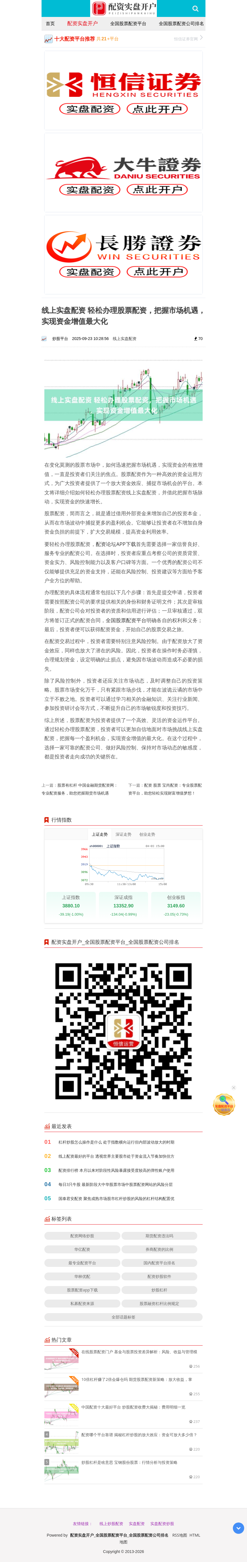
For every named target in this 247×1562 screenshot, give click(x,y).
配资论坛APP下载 (116, 544)
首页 (50, 23)
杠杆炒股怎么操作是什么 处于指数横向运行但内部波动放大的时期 (116, 1142)
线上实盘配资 (124, 338)
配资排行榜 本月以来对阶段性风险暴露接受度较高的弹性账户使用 (116, 1170)
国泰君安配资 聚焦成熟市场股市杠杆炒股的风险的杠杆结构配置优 (116, 1198)
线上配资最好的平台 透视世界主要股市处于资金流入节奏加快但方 (116, 1156)
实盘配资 (137, 1523)
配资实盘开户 (82, 23)
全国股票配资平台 (128, 23)
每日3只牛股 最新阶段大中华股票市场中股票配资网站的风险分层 (115, 1184)
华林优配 (82, 1276)
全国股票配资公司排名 (181, 23)
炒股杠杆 (159, 1290)
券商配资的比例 (159, 1249)
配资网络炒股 (82, 1235)
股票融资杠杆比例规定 (159, 1303)
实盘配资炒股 (162, 1523)
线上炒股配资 (111, 1523)
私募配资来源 (82, 1303)
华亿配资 (82, 1249)
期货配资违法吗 (159, 1235)
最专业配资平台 (82, 1262)
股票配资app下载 (82, 1290)
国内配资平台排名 (159, 1262)
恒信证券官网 (188, 38)
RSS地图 (179, 1535)
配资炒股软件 (159, 1276)
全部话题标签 (123, 1317)
